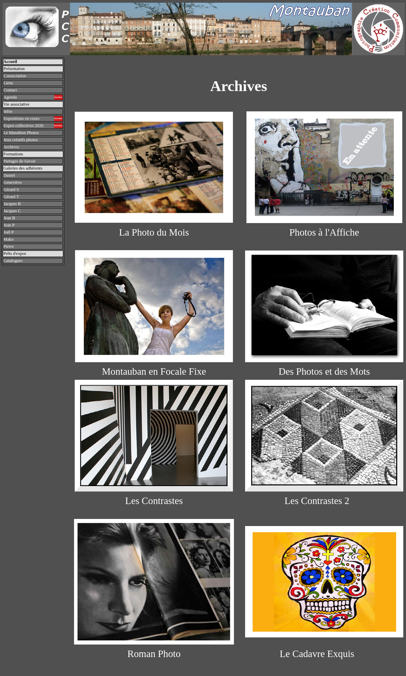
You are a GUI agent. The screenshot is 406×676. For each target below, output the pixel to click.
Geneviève (12, 182)
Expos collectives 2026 (33, 125)
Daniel (9, 175)
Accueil (10, 61)
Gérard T (11, 196)
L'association (14, 75)
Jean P (9, 225)
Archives (11, 147)
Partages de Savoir (20, 161)
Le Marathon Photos (21, 132)
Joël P (8, 232)
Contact (10, 90)
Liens (8, 83)
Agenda (33, 97)
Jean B (9, 218)
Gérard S (11, 189)
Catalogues (13, 260)
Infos (7, 111)
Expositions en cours (33, 118)
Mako (8, 239)
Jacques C (12, 211)
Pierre (8, 246)
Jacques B (12, 203)
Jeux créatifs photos (20, 139)
